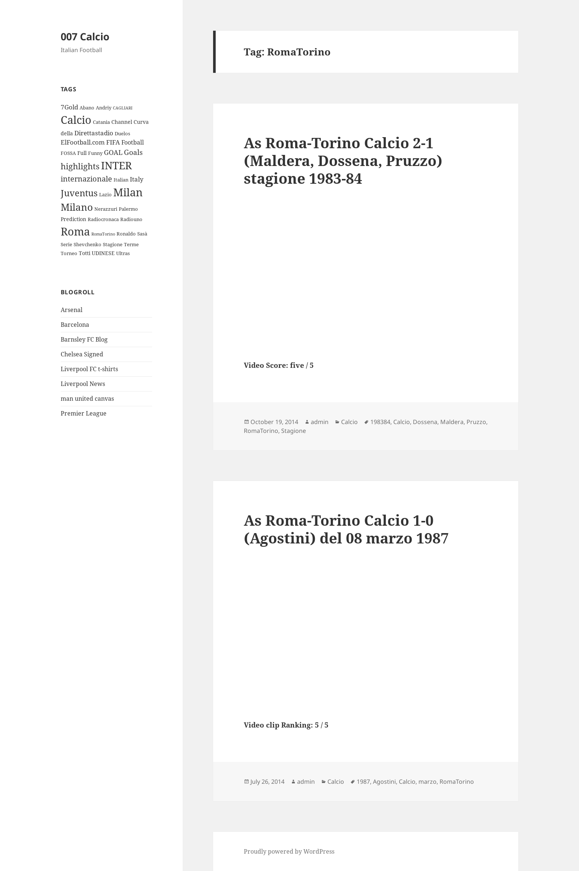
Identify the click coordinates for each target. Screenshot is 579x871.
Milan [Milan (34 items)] (128, 192)
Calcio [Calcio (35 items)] (76, 119)
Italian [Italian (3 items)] (121, 179)
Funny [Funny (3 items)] (95, 153)
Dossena (425, 422)
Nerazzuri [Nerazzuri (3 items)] (105, 209)
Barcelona (75, 325)
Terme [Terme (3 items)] (131, 244)
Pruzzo (476, 422)
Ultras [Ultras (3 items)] (123, 253)
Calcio (349, 422)
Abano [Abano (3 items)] (87, 107)
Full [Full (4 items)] (82, 152)
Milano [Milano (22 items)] (77, 207)
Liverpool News (83, 384)
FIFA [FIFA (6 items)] (113, 142)
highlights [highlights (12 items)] (80, 166)
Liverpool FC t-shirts (89, 369)
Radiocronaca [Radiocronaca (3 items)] (103, 219)
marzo (427, 781)
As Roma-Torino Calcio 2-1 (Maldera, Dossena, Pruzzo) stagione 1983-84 (343, 160)
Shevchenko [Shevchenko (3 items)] (87, 244)
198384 (380, 422)
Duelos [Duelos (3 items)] (122, 133)
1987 (363, 781)
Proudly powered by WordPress (289, 851)
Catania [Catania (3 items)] (101, 122)
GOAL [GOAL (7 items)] (113, 152)
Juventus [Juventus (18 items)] (79, 193)
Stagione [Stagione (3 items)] (112, 244)
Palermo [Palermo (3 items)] (128, 209)
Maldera (452, 422)
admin (320, 422)
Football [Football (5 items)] (132, 142)
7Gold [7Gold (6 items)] (69, 107)
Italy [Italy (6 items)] (137, 179)
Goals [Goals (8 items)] (133, 152)
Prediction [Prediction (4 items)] (73, 219)
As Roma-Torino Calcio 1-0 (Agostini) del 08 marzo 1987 (346, 529)
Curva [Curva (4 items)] (141, 121)
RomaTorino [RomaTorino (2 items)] (103, 234)
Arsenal (72, 310)
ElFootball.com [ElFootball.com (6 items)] (83, 142)
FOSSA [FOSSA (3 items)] (68, 153)
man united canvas (87, 398)
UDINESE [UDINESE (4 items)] (103, 253)
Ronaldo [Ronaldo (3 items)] (126, 233)
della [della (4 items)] (67, 133)
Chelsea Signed (82, 354)
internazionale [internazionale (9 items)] (86, 179)
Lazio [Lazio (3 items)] (105, 194)
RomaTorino (261, 431)
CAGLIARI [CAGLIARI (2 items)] (122, 108)
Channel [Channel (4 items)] (121, 121)
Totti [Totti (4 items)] (84, 253)
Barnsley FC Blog (84, 339)
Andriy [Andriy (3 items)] (103, 107)
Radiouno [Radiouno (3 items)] (131, 219)
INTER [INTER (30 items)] (116, 165)
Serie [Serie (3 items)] (66, 244)
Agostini (384, 781)
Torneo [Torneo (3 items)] (69, 253)
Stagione (293, 431)
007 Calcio (85, 36)
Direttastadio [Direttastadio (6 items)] (93, 133)
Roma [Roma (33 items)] (75, 231)
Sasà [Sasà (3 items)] (142, 233)
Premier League (84, 413)
